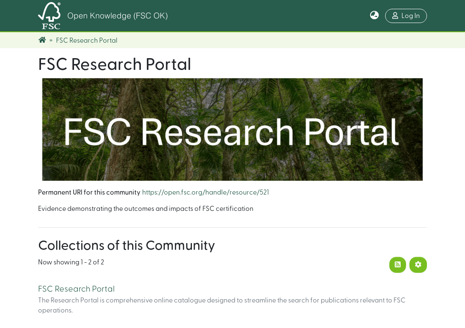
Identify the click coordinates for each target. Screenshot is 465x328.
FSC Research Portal (76, 289)
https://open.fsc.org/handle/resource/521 (205, 192)
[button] (374, 16)
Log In (406, 15)
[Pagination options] (418, 265)
